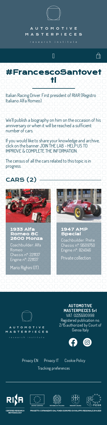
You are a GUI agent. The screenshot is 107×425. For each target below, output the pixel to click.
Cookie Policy (74, 360)
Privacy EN (30, 360)
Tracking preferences (54, 368)
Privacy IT (51, 360)
